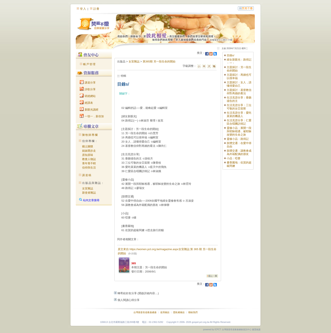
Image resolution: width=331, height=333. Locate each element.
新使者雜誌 (89, 192)
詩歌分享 (88, 89)
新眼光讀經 (89, 109)
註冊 (96, 8)
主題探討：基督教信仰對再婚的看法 (239, 91)
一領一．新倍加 (92, 116)
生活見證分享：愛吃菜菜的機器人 (239, 114)
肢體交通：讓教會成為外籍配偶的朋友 (239, 152)
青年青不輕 (89, 163)
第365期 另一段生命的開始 (159, 61)
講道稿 (87, 175)
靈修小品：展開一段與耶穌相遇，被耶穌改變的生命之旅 (239, 131)
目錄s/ (230, 55)
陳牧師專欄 (90, 134)
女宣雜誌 (87, 188)
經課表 (86, 102)
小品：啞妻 (233, 158)
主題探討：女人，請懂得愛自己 (239, 84)
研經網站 (88, 96)
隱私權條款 (179, 312)
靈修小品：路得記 (238, 138)
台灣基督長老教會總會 (145, 312)
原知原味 (87, 154)
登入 (83, 8)
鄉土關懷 (87, 146)
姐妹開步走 (89, 150)
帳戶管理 (89, 64)
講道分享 (88, 82)
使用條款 (165, 312)
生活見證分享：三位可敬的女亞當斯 (239, 107)
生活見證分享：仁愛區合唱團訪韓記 (239, 122)
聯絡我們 (193, 312)
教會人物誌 (89, 159)
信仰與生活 (89, 167)
